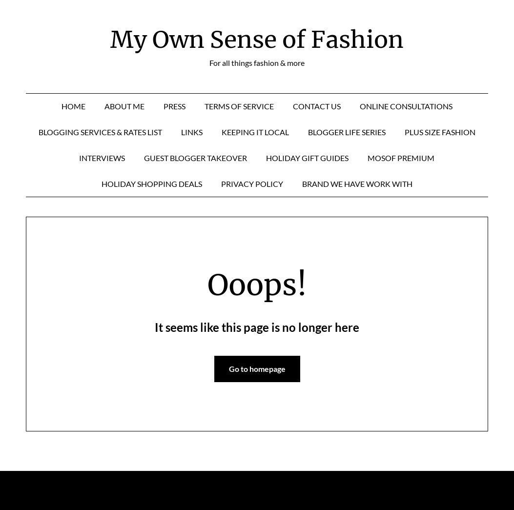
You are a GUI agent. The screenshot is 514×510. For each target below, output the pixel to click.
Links (192, 132)
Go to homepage (257, 368)
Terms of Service (239, 106)
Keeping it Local (255, 132)
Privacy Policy (252, 183)
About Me (124, 106)
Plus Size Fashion (440, 132)
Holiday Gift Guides (307, 158)
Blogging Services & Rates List (100, 132)
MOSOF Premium (401, 158)
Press (174, 106)
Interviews (102, 158)
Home (73, 106)
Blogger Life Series (347, 132)
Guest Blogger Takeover (195, 158)
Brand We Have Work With (357, 183)
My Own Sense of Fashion (257, 39)
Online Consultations (406, 106)
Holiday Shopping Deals (152, 183)
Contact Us (317, 106)
